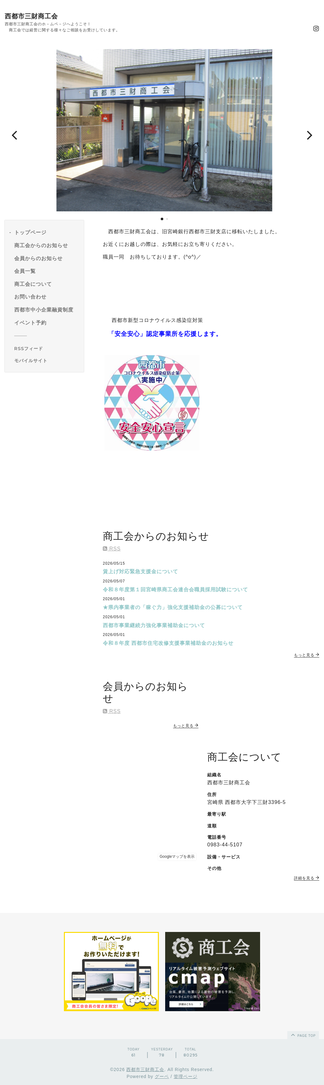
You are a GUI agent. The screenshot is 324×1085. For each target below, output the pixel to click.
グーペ (162, 1076)
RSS (112, 548)
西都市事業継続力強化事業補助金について (154, 625)
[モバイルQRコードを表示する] (46, 360)
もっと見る (306, 655)
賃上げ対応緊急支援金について (140, 571)
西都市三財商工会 (31, 16)
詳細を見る (306, 878)
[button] (14, 135)
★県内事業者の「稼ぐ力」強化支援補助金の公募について (173, 607)
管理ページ (185, 1076)
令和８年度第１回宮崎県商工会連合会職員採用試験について (175, 589)
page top (303, 1034)
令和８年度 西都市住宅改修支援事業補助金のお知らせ (168, 643)
